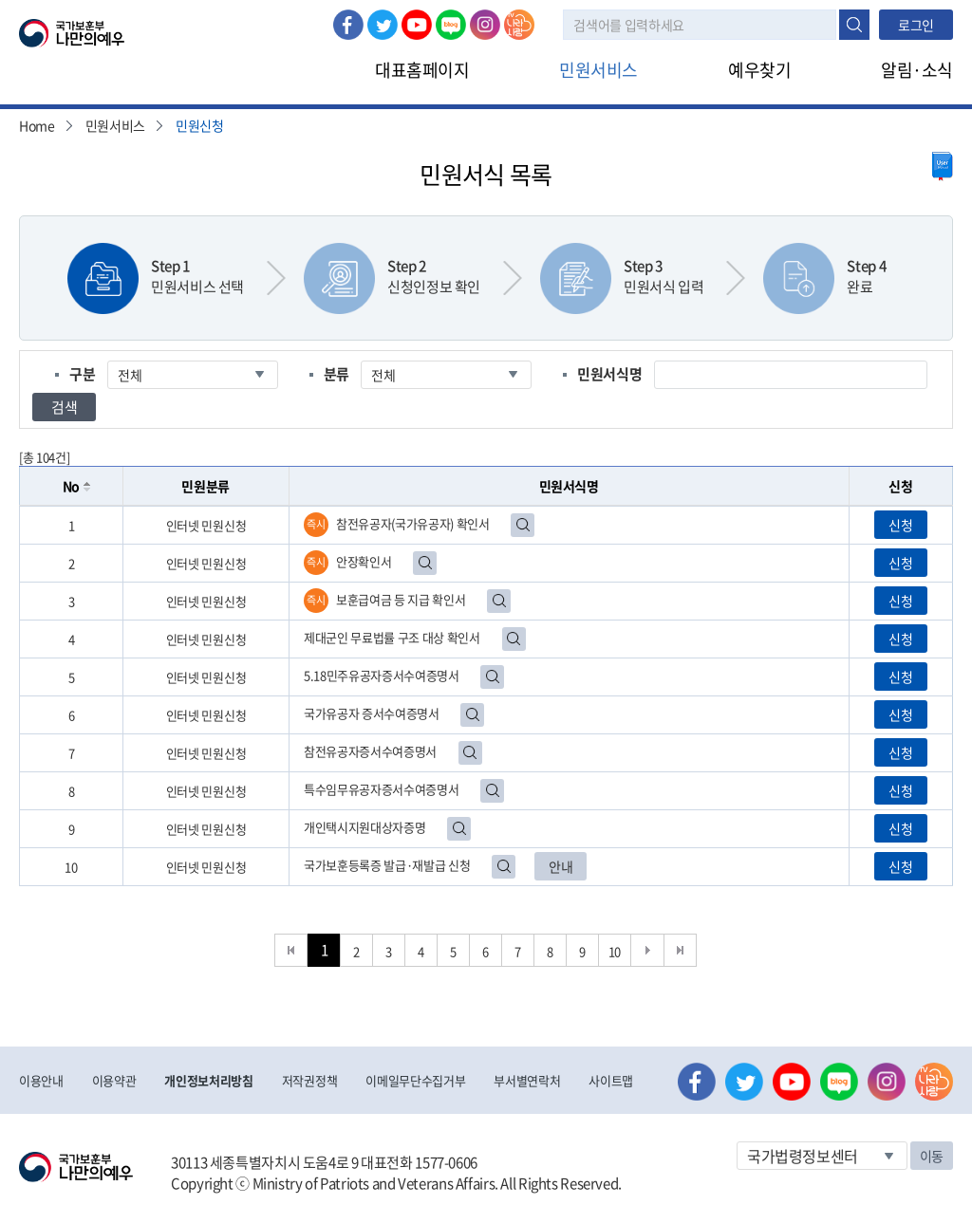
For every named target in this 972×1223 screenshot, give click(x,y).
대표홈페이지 (422, 70)
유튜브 (417, 24)
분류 (336, 373)
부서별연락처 (527, 1080)
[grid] (486, 696)
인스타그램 (485, 24)
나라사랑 (519, 24)
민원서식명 (609, 373)
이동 (932, 1155)
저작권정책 (309, 1080)
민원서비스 (598, 70)
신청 (900, 524)
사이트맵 (611, 1080)
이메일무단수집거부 (415, 1080)
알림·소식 (917, 70)
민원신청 (200, 125)
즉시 (316, 524)
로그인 (916, 24)
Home (37, 125)
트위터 (382, 24)
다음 (647, 950)
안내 (560, 866)
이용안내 (41, 1080)
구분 (82, 373)
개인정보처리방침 (208, 1080)
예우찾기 (759, 70)
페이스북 (348, 24)
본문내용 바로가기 (0, 0)
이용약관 (114, 1080)
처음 (291, 950)
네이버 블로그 (451, 24)
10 (614, 951)
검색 (854, 24)
